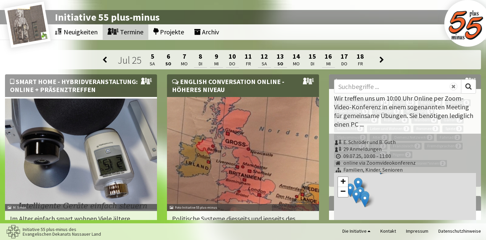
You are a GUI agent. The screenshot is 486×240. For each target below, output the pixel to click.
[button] (350, 190)
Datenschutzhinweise (459, 231)
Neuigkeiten (76, 32)
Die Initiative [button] (356, 231)
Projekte (168, 32)
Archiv (206, 32)
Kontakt (388, 231)
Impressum (417, 231)
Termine (125, 32)
